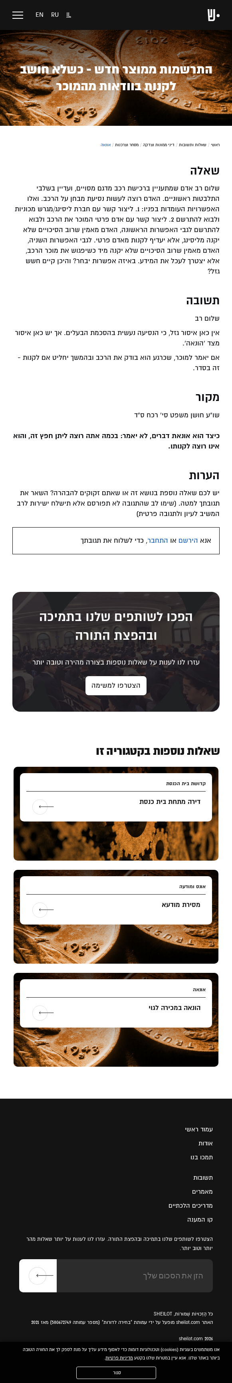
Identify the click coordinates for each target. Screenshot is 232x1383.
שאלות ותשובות (192, 144)
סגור (117, 1372)
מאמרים (202, 1192)
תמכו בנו (201, 1157)
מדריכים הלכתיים (191, 1206)
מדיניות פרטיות (119, 1358)
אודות (205, 1143)
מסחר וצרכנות (127, 144)
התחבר (157, 540)
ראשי (215, 144)
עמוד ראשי (199, 1129)
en (40, 15)
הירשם (188, 540)
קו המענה (200, 1220)
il (68, 15)
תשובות (203, 1178)
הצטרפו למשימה (116, 685)
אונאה (106, 144)
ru (55, 15)
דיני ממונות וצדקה (158, 144)
